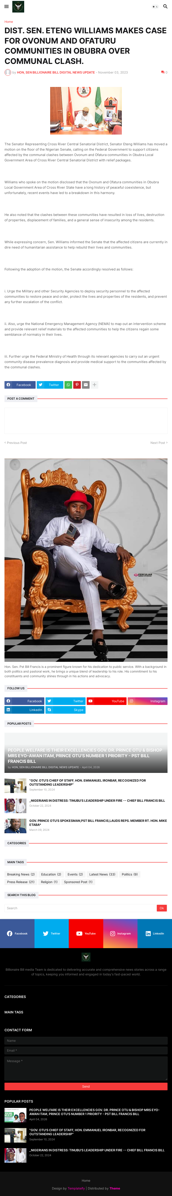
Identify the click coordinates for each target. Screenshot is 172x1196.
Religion (49, 882)
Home (8, 21)
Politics (130, 874)
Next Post (157, 443)
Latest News (102, 874)
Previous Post (17, 443)
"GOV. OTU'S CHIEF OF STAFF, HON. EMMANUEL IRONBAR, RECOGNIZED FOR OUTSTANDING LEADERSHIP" (87, 782)
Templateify (76, 1188)
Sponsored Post (78, 882)
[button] (6, 7)
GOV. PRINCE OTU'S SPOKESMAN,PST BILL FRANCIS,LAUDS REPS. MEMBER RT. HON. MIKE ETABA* (98, 823)
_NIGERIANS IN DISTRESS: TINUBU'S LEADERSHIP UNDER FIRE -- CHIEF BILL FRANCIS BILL (97, 800)
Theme (115, 1188)
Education (51, 874)
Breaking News (21, 874)
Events (75, 874)
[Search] (81, 908)
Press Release (20, 882)
